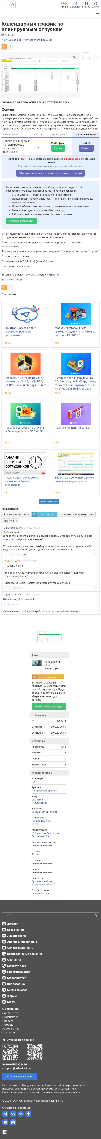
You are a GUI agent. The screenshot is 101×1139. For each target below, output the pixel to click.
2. (5, 561)
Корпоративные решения (24, 953)
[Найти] (96, 915)
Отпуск (20, 279)
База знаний (15, 929)
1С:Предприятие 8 (42, 820)
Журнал (12, 923)
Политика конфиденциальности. (61, 1092)
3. (4, 594)
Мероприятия (16, 977)
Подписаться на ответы (16, 514)
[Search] (50, 915)
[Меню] (5, 5)
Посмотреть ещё (49, 501)
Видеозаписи (16, 983)
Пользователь (39, 802)
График (9, 279)
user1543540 (15, 527)
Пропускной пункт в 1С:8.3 (72, 427)
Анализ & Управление (22, 941)
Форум (12, 995)
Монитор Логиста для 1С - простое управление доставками (22, 331)
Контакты (8, 1032)
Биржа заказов (17, 989)
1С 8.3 (35, 824)
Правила (8, 1020)
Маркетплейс (16, 965)
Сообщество (10, 1013)
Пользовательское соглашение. (21, 1092)
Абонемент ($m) (41, 893)
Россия (36, 854)
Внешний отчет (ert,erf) (44, 811)
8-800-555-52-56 (14, 1064)
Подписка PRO (12, 1017)
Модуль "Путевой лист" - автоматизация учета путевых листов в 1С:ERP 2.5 (75, 331)
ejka (12, 561)
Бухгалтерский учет (43, 881)
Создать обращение (19, 1076)
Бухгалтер (38, 799)
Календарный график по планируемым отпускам (32, 26)
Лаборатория (16, 935)
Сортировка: (76, 514)
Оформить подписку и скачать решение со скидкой (50, 173)
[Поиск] (12, 5)
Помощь (7, 1024)
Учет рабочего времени (44, 790)
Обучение (14, 959)
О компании (10, 1008)
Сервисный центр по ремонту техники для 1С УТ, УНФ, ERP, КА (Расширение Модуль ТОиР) (25, 381)
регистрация (55, 611)
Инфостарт (54, 274)
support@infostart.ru (16, 1068)
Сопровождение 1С (20, 947)
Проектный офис (18, 971)
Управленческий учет (43, 884)
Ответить (16, 555)
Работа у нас (10, 1028)
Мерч (11, 1002)
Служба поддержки (20, 1039)
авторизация (72, 611)
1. (4, 527)
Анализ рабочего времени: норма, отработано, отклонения (22, 481)
